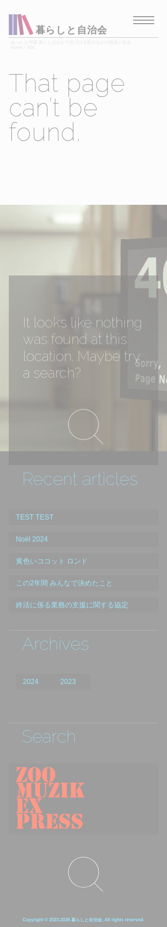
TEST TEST (35, 517)
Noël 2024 (32, 539)
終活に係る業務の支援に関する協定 (72, 605)
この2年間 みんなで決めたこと (64, 583)
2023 (68, 681)
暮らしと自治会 (71, 30)
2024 (31, 681)
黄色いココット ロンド (52, 561)
